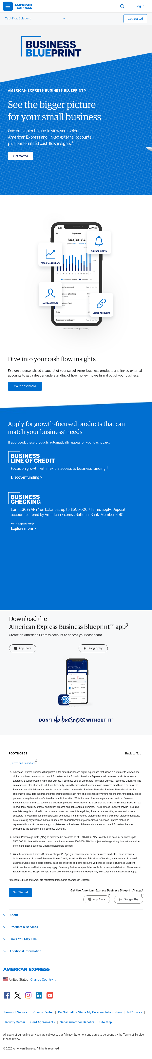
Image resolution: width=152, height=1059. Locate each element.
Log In (140, 6)
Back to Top (133, 753)
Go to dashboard (25, 386)
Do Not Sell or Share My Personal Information (90, 1012)
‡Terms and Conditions (22, 763)
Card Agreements (42, 1022)
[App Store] (22, 648)
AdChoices (134, 1012)
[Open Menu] (8, 6)
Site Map (106, 1022)
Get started (20, 156)
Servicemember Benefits (77, 1022)
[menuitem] (34, 18)
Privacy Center (43, 1012)
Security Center (14, 1022)
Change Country (43, 979)
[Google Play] (93, 648)
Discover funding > (26, 477)
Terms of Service (16, 1012)
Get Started (135, 18)
